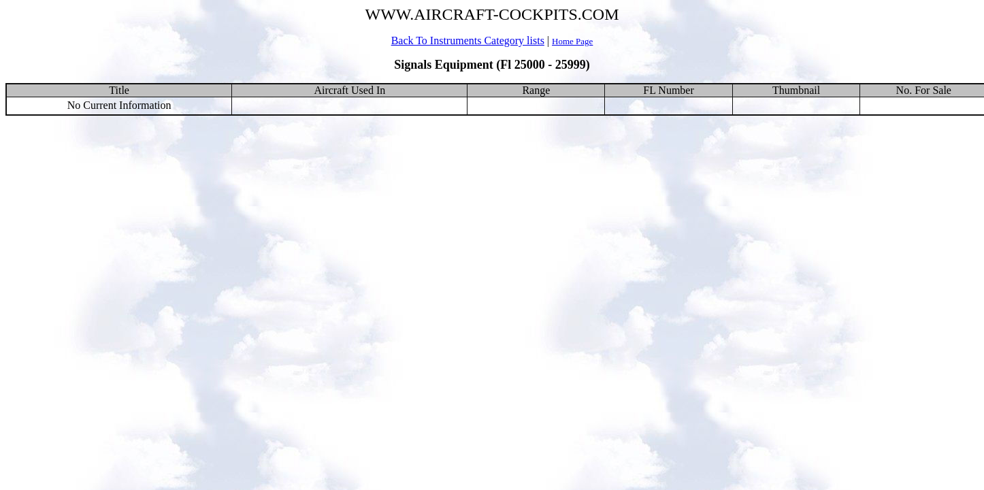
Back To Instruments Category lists (467, 40)
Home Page (572, 41)
